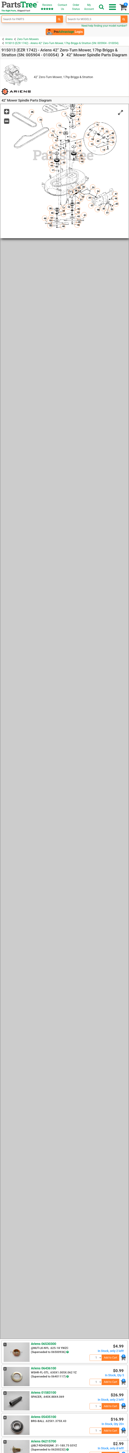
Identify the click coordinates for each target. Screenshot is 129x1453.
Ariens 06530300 (43, 1344)
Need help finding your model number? (104, 25)
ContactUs (62, 7)
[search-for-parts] (59, 19)
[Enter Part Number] (29, 19)
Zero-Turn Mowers (28, 39)
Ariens (9, 39)
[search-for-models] (123, 19)
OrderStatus (76, 7)
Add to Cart (110, 1357)
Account (89, 7)
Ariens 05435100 (43, 1417)
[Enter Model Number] (93, 19)
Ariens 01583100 (43, 1393)
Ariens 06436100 (43, 1368)
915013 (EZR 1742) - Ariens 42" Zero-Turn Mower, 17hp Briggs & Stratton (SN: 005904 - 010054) (62, 43)
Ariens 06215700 (43, 1441)
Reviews (47, 6)
